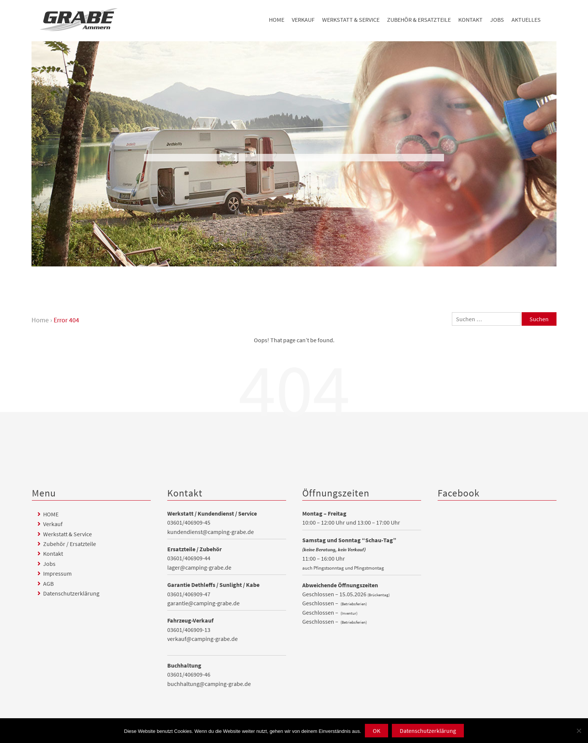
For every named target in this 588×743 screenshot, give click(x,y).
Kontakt (470, 19)
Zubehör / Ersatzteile (69, 543)
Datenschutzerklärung (71, 593)
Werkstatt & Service (351, 19)
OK (376, 730)
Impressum (57, 573)
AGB (48, 583)
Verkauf (303, 19)
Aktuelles (526, 19)
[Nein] (578, 730)
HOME (276, 19)
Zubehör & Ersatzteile (419, 19)
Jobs (497, 19)
